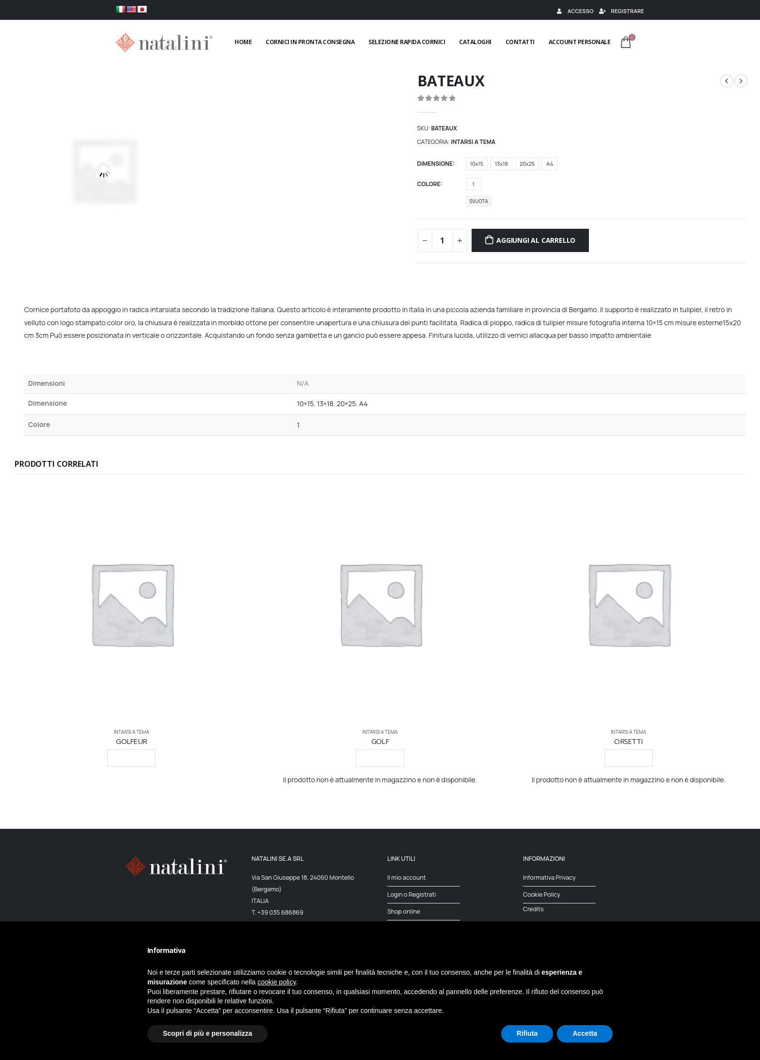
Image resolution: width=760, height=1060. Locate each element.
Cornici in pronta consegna (310, 42)
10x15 (476, 163)
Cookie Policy (541, 894)
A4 (549, 163)
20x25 (527, 163)
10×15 (305, 403)
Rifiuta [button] (527, 1033)
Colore (429, 184)
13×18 (325, 403)
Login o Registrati (411, 894)
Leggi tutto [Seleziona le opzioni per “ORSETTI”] (629, 758)
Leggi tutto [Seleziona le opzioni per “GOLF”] (380, 758)
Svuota (479, 201)
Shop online (403, 911)
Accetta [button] (584, 1033)
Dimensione (435, 163)
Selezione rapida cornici (406, 42)
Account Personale (580, 42)
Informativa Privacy (549, 877)
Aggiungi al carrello (535, 240)
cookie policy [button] (276, 982)
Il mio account (406, 877)
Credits (533, 909)
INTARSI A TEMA (473, 142)
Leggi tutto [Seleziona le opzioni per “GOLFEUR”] (131, 758)
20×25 (346, 403)
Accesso (574, 11)
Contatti (520, 42)
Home (243, 42)
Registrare (621, 11)
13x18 (501, 163)
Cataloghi (475, 42)
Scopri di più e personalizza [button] (207, 1033)
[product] (132, 603)
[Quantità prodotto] (442, 240)
